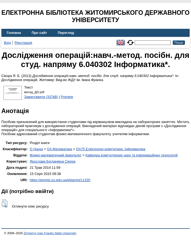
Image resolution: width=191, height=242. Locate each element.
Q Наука (36, 149)
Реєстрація (23, 43)
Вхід (7, 43)
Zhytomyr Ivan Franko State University (50, 233)
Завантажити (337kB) (41, 97)
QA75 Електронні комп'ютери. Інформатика (110, 149)
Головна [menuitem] (14, 33)
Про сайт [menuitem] (39, 33)
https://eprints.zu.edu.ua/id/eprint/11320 (60, 180)
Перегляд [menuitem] (66, 33)
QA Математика (59, 149)
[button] (4, 203)
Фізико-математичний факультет (55, 155)
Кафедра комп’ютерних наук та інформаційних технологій (131, 155)
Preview (67, 97)
